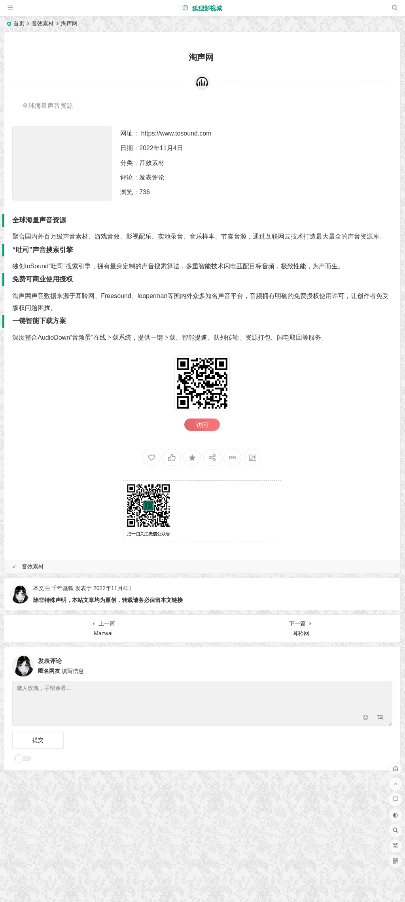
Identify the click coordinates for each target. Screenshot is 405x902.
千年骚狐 (62, 588)
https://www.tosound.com (176, 133)
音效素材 (43, 23)
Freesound (116, 295)
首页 (19, 23)
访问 (202, 424)
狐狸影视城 (201, 8)
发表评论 (152, 177)
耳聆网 (85, 295)
